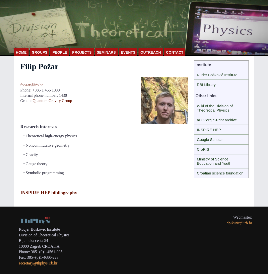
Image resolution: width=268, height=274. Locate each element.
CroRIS (203, 149)
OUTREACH (151, 52)
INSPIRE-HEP (209, 130)
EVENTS (128, 52)
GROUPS (39, 52)
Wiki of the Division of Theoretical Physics (215, 108)
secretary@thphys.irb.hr (38, 263)
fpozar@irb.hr (31, 85)
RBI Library (206, 84)
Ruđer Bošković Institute (217, 75)
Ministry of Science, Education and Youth (214, 161)
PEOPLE (59, 52)
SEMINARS (106, 52)
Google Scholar (210, 139)
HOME (21, 52)
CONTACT (174, 52)
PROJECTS (82, 52)
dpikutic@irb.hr (239, 223)
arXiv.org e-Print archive (217, 120)
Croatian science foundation (220, 173)
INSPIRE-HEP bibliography (48, 192)
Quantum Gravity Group (52, 101)
